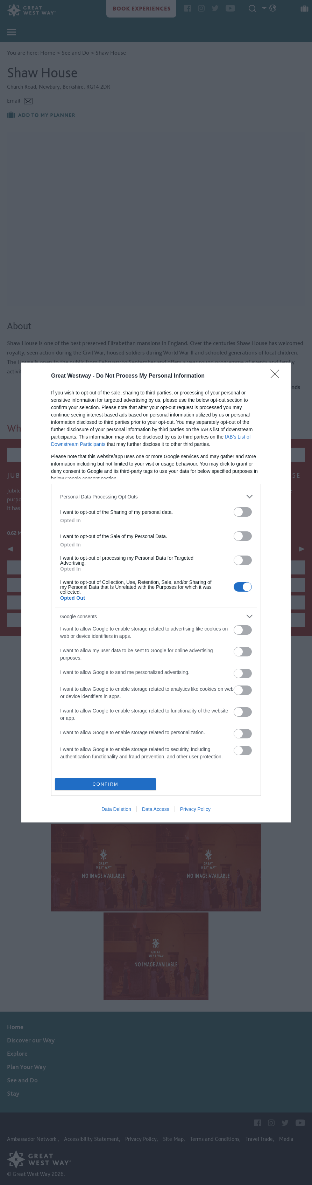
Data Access (155, 809)
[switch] (243, 512)
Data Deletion (116, 809)
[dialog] (156, 592)
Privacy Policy (195, 809)
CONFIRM (105, 784)
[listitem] (156, 496)
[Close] (277, 376)
